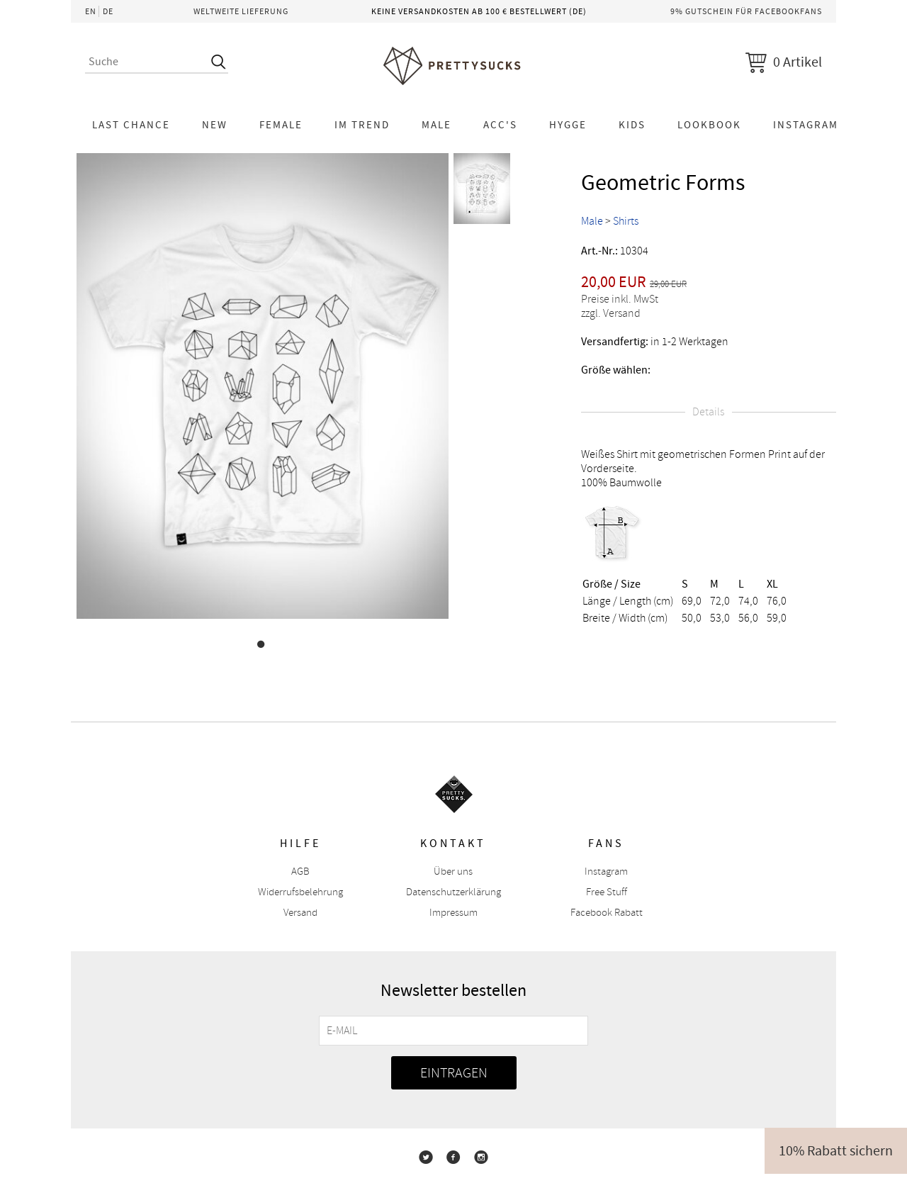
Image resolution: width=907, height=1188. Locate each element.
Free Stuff (606, 892)
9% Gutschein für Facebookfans (746, 11)
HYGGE (568, 125)
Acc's (500, 125)
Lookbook (709, 125)
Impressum (453, 912)
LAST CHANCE (131, 125)
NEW (214, 125)
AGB (300, 871)
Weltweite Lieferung (240, 11)
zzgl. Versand (611, 313)
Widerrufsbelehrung (300, 892)
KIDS (632, 125)
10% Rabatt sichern (836, 1151)
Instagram (805, 125)
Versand (300, 912)
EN (90, 11)
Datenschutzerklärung (453, 892)
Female (281, 125)
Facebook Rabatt (606, 912)
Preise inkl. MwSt (619, 299)
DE (108, 11)
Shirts (625, 221)
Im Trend (362, 125)
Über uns (453, 871)
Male (436, 125)
